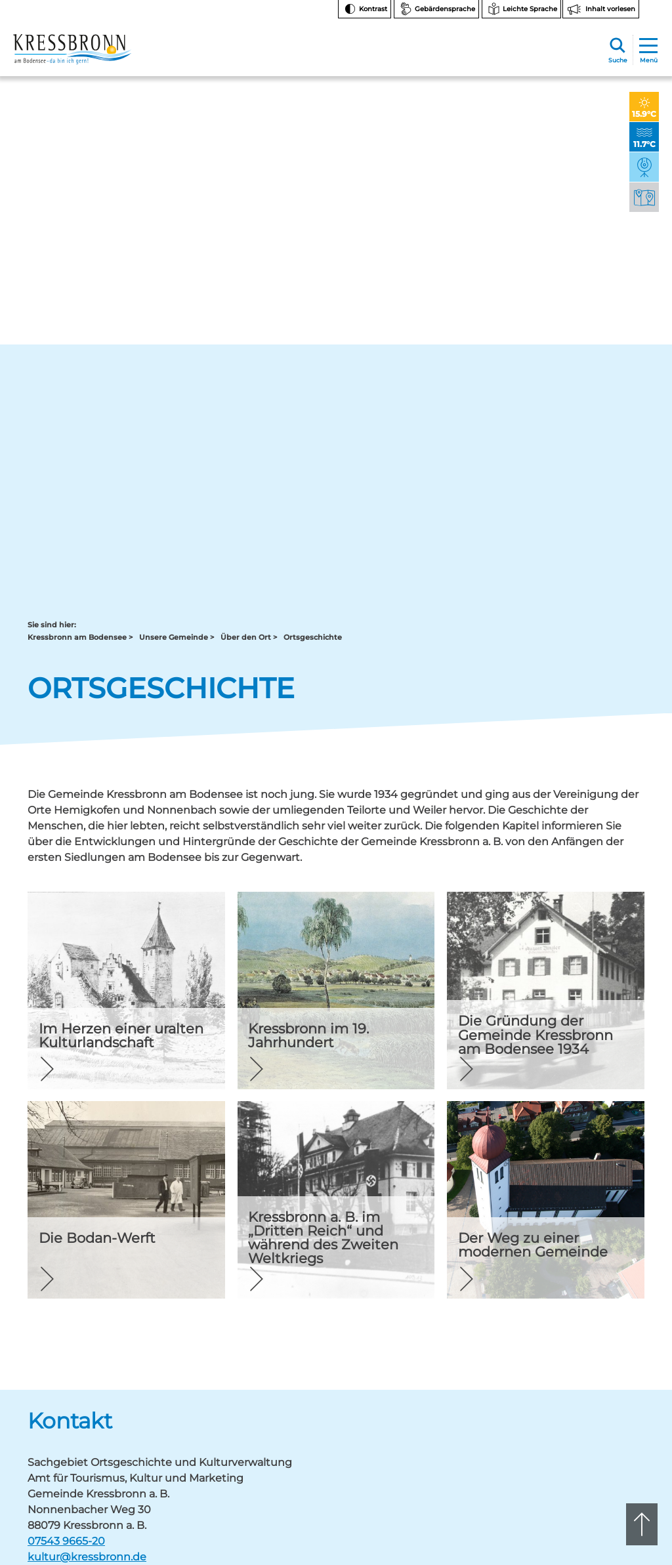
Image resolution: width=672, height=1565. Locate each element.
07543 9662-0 (86, 1278)
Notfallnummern (599, 1292)
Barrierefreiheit (595, 1406)
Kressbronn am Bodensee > (80, 127)
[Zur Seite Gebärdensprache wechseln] (436, 9)
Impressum (589, 1439)
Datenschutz (591, 1422)
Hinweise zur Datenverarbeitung (603, 1351)
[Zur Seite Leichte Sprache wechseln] (521, 9)
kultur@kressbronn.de (87, 1046)
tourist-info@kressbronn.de (375, 1301)
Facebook (594, 1268)
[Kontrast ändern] (364, 9)
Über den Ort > (248, 127)
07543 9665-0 (379, 1290)
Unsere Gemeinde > (176, 127)
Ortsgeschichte (313, 127)
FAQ (574, 1308)
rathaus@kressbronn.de (75, 1301)
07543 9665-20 (66, 1030)
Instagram (594, 1247)
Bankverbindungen (604, 1324)
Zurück (56, 1122)
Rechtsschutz (593, 1373)
